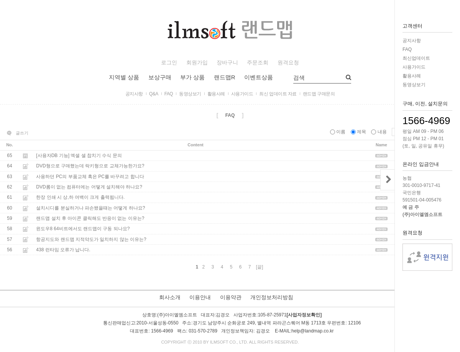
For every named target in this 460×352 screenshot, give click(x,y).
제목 (359, 131)
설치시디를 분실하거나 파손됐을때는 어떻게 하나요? (90, 208)
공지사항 (411, 40)
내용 (379, 131)
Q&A (153, 94)
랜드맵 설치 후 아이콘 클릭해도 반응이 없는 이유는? (90, 218)
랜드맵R (224, 77)
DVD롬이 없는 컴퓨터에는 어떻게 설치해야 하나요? (89, 187)
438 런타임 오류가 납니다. (63, 249)
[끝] (259, 267)
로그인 (169, 62)
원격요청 (288, 62)
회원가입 (197, 62)
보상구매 (159, 77)
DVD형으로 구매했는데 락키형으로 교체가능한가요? (90, 166)
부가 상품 (192, 77)
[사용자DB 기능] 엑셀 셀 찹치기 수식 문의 (79, 155)
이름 (338, 131)
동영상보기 (414, 84)
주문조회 (257, 62)
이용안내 (200, 297)
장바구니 (227, 62)
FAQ (407, 49)
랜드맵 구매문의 (319, 94)
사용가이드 (414, 67)
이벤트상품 (258, 77)
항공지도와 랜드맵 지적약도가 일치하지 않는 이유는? (91, 239)
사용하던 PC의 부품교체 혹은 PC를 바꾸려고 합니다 (90, 176)
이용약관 (231, 297)
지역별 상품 (124, 77)
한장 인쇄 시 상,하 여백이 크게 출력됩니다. (80, 197)
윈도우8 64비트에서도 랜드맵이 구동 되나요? (83, 229)
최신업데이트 (416, 58)
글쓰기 (22, 133)
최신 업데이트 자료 (278, 94)
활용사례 (411, 76)
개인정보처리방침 (271, 297)
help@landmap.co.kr (312, 331)
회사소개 (170, 297)
